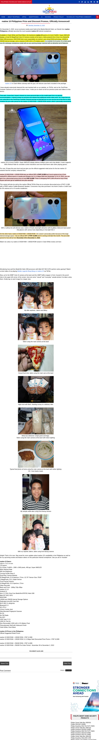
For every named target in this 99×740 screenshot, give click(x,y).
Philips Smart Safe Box (78, 96)
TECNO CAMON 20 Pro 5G (79, 226)
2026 (75, 364)
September (78, 437)
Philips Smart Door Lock (78, 98)
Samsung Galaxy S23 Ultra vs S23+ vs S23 (84, 349)
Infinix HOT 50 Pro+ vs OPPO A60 (82, 173)
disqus (57, 688)
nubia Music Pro (76, 164)
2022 (75, 372)
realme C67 (74, 207)
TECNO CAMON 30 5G (78, 193)
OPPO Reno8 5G (76, 217)
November (78, 376)
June (76, 443)
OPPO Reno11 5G (77, 204)
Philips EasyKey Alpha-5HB (79, 93)
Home (3, 17)
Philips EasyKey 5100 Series (80, 106)
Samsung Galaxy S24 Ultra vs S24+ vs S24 (84, 337)
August (77, 439)
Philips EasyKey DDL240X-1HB (81, 77)
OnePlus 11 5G (76, 214)
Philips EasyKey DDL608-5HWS (81, 94)
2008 (75, 482)
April (76, 447)
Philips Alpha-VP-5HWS (78, 111)
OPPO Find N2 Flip (77, 350)
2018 (75, 462)
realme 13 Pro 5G (76, 178)
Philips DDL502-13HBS (78, 63)
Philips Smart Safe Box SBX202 (81, 75)
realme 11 (74, 229)
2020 (75, 458)
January (77, 453)
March (77, 449)
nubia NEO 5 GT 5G (77, 158)
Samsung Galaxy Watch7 (79, 255)
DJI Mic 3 (74, 248)
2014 (75, 470)
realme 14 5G (75, 168)
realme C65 (74, 187)
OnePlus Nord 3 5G (77, 216)
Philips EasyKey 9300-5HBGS (80, 110)
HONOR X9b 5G (76, 205)
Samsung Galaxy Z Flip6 (78, 183)
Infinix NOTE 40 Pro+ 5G (79, 190)
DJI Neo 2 (74, 246)
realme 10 (5, 88)
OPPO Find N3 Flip (77, 209)
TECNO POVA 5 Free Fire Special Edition (84, 222)
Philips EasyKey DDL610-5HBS (81, 72)
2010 (75, 478)
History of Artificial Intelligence (80, 321)
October (77, 435)
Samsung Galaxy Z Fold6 (79, 181)
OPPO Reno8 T (76, 219)
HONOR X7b (75, 200)
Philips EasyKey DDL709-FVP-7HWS (83, 113)
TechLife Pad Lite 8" (77, 249)
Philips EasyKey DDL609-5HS (80, 82)
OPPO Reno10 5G (77, 212)
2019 (75, 460)
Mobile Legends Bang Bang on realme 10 (35, 287)
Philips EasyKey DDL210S (79, 108)
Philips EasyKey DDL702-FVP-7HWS (83, 65)
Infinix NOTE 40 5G (77, 188)
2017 (75, 464)
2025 (75, 366)
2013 (75, 472)
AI (41, 17)
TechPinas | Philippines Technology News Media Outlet (55, 738)
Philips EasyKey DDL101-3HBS (81, 74)
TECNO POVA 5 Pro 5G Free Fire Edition (84, 221)
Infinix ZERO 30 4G (77, 233)
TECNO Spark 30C (77, 171)
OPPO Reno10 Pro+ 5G (78, 210)
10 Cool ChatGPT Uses (78, 323)
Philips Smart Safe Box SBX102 (81, 67)
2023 (75, 370)
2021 (75, 455)
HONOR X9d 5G (76, 161)
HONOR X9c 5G (76, 169)
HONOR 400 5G (76, 166)
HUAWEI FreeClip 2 (77, 244)
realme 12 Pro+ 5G (77, 199)
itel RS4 (73, 192)
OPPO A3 (74, 180)
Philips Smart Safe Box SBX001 (81, 91)
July (76, 441)
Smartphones (34, 17)
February (78, 451)
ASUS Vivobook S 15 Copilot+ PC (81, 253)
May (76, 445)
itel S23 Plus (75, 197)
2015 (75, 468)
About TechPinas (14, 17)
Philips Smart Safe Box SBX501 (81, 62)
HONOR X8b (75, 202)
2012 (75, 474)
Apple (24, 17)
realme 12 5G (75, 195)
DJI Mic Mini (75, 258)
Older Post (62, 682)
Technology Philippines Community (79, 17)
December (78, 374)
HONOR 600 (75, 156)
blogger (63, 688)
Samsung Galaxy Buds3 (78, 256)
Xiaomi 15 (74, 163)
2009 (75, 480)
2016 (75, 466)
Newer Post (4, 682)
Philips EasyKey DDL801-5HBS (81, 69)
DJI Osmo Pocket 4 (77, 243)
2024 (75, 368)
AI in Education (75, 325)
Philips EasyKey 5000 (78, 84)
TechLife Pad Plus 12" (78, 251)
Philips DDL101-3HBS (78, 103)
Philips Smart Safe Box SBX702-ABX (82, 89)
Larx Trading (75, 115)
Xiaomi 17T (74, 154)
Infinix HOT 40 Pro (76, 231)
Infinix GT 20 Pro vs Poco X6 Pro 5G (82, 185)
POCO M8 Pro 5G (76, 159)
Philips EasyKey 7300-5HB (79, 99)
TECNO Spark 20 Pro (78, 224)
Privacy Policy (59, 17)
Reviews (48, 17)
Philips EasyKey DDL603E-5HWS (81, 104)
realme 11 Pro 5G (76, 228)
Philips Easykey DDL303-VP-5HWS (82, 101)
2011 (75, 476)
